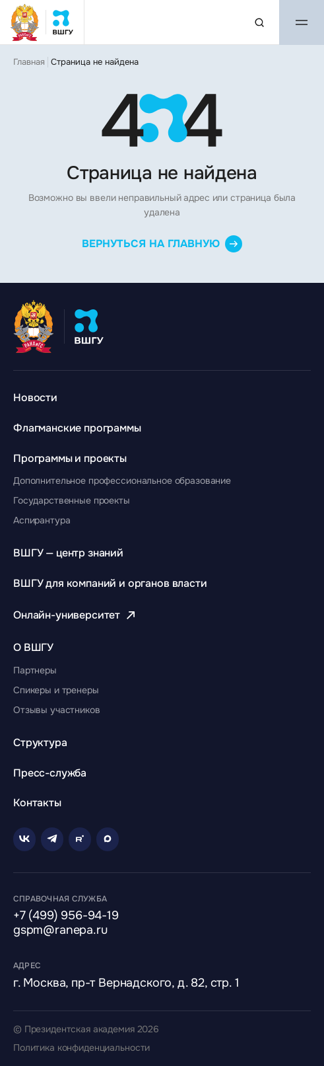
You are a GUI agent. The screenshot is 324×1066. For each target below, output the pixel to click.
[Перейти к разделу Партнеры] (35, 670)
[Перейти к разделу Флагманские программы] (77, 428)
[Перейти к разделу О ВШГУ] (33, 647)
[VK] (24, 839)
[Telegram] (52, 839)
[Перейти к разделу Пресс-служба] (49, 773)
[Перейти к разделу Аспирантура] (41, 520)
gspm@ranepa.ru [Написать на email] (60, 930)
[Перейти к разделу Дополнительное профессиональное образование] (122, 480)
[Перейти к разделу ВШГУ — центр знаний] (68, 553)
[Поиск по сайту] (259, 22)
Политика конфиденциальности (81, 1048)
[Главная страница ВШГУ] (42, 22)
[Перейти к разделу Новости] (35, 397)
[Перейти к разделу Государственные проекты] (71, 500)
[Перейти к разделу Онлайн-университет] (76, 615)
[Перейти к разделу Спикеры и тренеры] (56, 690)
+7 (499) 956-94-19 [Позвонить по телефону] (66, 916)
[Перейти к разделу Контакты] (37, 803)
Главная (29, 62)
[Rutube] (80, 839)
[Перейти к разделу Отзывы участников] (56, 710)
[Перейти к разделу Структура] (40, 742)
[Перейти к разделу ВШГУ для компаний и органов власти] (110, 583)
